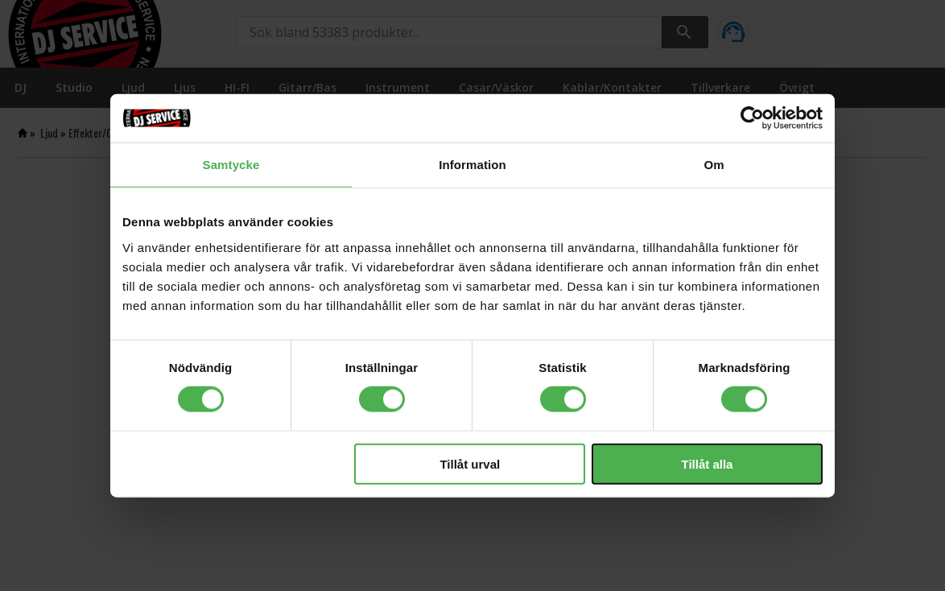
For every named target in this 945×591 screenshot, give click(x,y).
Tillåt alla (706, 463)
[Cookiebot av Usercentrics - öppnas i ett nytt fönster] (752, 118)
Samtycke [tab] (231, 165)
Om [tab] (714, 165)
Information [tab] (472, 165)
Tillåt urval (469, 463)
